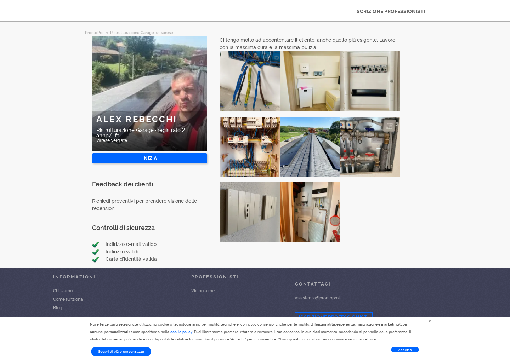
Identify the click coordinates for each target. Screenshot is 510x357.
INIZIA (149, 158)
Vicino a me (203, 290)
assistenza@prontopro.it (318, 297)
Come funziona (68, 299)
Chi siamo (63, 290)
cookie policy (181, 332)
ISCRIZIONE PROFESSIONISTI (390, 11)
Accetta (405, 350)
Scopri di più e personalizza (121, 351)
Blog (57, 307)
